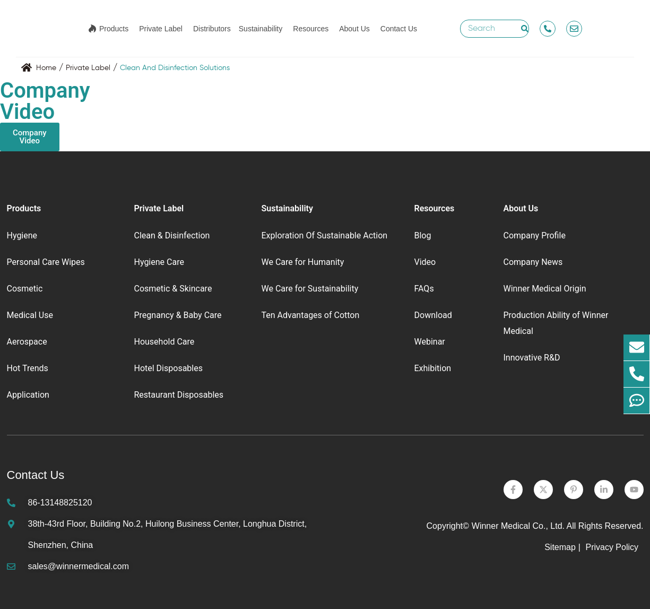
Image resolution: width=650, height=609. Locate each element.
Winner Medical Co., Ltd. (518, 525)
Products (113, 28)
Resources (310, 28)
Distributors (212, 28)
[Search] (524, 28)
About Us (354, 28)
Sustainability (261, 28)
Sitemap (560, 547)
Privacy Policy (612, 547)
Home (46, 68)
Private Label (161, 28)
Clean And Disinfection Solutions (175, 68)
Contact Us (398, 28)
